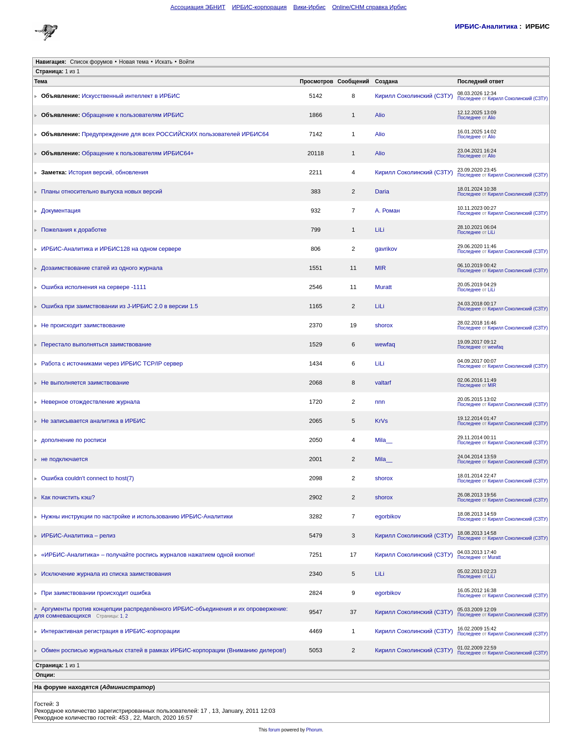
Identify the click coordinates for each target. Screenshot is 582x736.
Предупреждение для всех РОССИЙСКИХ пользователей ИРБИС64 (175, 134)
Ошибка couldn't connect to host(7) (87, 478)
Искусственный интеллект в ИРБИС (131, 95)
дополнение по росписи (73, 440)
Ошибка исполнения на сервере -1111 (93, 287)
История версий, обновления (108, 172)
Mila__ (383, 440)
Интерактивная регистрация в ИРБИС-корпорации (110, 631)
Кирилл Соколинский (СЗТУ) (414, 95)
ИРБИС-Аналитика (486, 26)
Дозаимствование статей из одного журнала (101, 267)
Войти (187, 62)
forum (275, 729)
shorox (384, 325)
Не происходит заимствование (83, 325)
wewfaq (385, 344)
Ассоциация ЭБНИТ (198, 7)
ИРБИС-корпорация (259, 7)
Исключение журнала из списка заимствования (106, 573)
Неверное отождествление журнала (90, 401)
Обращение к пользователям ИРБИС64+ (138, 153)
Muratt (383, 287)
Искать (163, 62)
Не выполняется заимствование (85, 382)
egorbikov (388, 516)
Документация (60, 210)
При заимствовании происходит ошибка (96, 592)
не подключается (64, 459)
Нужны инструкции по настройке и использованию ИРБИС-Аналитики (136, 516)
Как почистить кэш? (68, 497)
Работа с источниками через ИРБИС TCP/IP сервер (111, 363)
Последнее (469, 98)
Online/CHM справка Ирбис (369, 7)
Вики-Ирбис (309, 7)
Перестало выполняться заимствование (96, 344)
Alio (380, 115)
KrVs (381, 420)
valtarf (383, 382)
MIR (380, 267)
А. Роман (387, 210)
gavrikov (386, 248)
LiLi (379, 229)
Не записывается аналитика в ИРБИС (93, 420)
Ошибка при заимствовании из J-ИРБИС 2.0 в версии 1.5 (119, 306)
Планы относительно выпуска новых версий (101, 191)
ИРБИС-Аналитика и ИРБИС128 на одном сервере (111, 248)
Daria (382, 191)
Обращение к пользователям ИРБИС (133, 115)
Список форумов (91, 62)
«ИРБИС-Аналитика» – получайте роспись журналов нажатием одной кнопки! (148, 554)
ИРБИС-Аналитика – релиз (78, 535)
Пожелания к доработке (73, 229)
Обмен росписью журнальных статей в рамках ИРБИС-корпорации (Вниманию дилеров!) (163, 650)
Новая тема (134, 62)
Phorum (314, 729)
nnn (380, 401)
